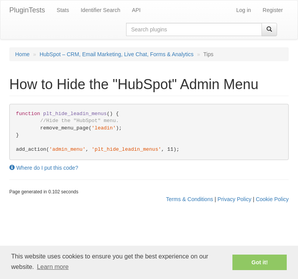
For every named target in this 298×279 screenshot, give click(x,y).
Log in (243, 10)
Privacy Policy (234, 199)
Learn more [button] (53, 267)
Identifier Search (100, 10)
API (136, 10)
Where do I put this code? (43, 168)
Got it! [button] (259, 262)
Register (273, 10)
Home (22, 54)
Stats (63, 10)
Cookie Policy (272, 199)
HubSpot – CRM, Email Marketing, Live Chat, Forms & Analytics (117, 54)
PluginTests (27, 10)
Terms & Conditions (189, 199)
